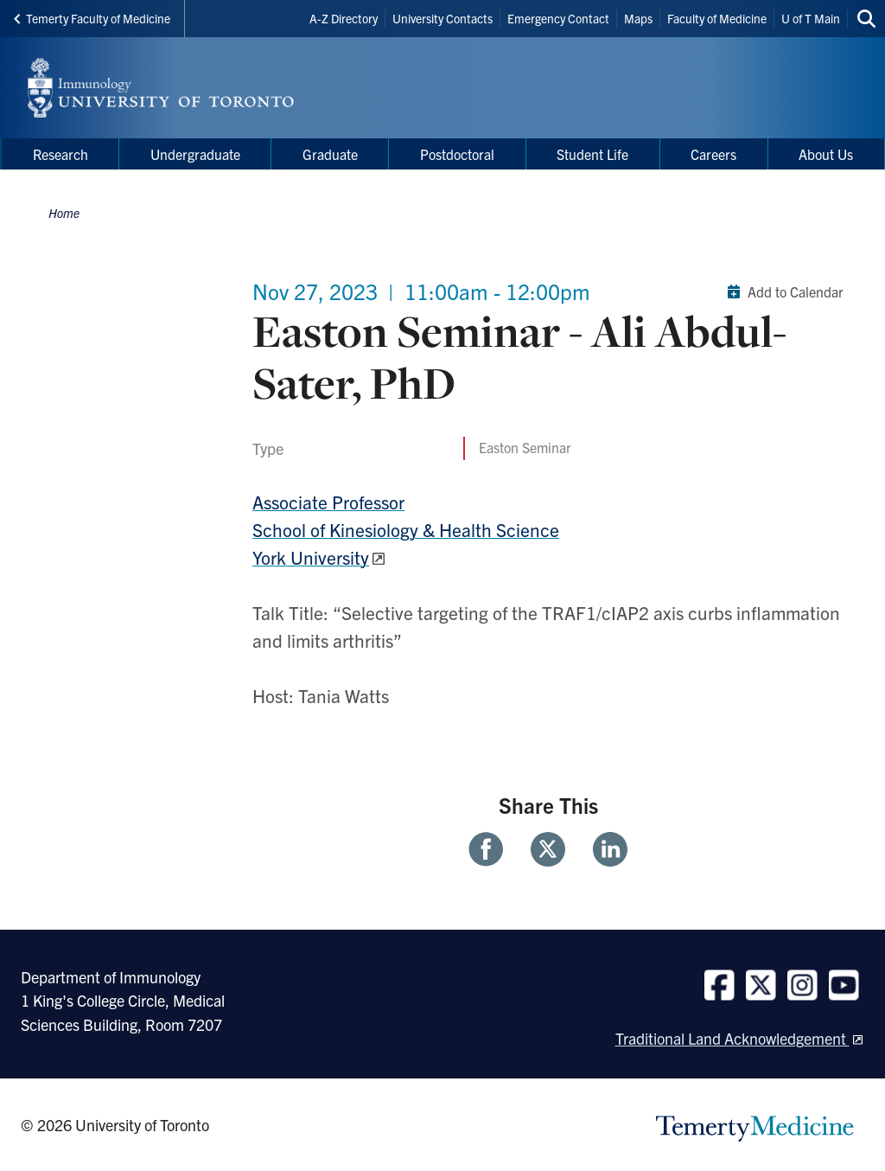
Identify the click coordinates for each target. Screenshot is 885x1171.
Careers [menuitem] (713, 154)
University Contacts (442, 18)
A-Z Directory (343, 18)
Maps (638, 18)
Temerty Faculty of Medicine (92, 18)
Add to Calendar (782, 291)
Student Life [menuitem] (592, 154)
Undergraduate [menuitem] (195, 154)
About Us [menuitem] (826, 154)
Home (64, 213)
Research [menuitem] (60, 154)
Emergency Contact (558, 18)
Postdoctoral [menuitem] (457, 154)
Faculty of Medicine (717, 18)
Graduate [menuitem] (330, 154)
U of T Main (810, 18)
